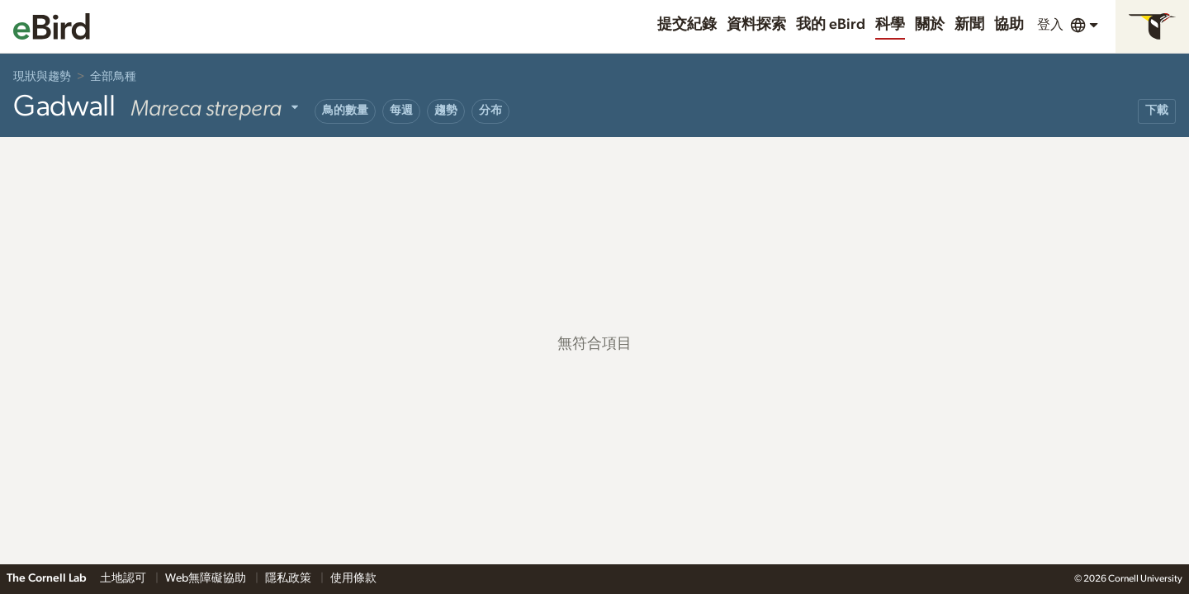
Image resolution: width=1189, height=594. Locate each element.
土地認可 (124, 578)
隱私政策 (289, 578)
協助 (1009, 24)
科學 (890, 24)
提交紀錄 (687, 24)
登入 (1050, 24)
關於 (930, 24)
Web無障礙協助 (207, 578)
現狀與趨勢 (42, 76)
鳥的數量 (345, 110)
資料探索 (756, 24)
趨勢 (445, 110)
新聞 (969, 24)
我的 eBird (830, 24)
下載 (1156, 110)
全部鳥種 (113, 76)
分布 (490, 110)
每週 (401, 110)
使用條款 (353, 578)
